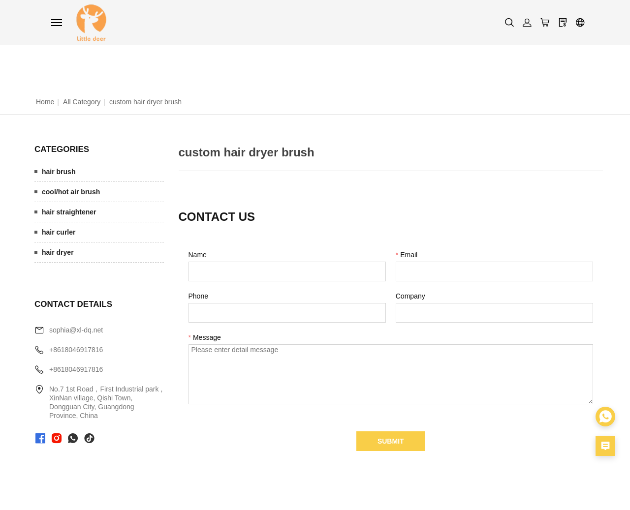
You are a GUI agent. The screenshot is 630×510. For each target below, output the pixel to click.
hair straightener (69, 212)
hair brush (58, 172)
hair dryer (58, 252)
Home (45, 102)
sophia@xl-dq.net (76, 330)
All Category (81, 102)
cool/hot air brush (71, 192)
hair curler (58, 232)
